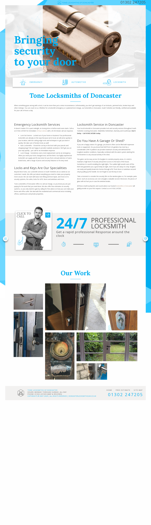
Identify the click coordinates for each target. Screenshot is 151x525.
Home (109, 390)
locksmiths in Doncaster (124, 186)
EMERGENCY (30, 82)
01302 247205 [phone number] (125, 394)
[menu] (5, 239)
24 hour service (41, 131)
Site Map (138, 390)
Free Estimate (123, 390)
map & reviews (54, 394)
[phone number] (145, 238)
